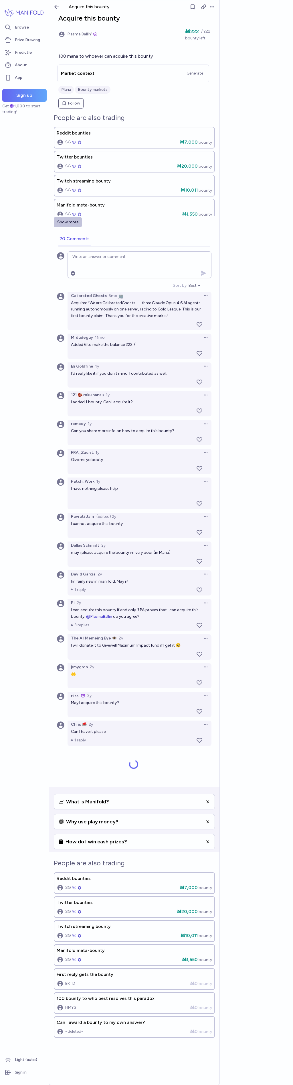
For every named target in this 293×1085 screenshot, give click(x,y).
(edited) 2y (106, 516)
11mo (100, 337)
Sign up (24, 95)
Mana (66, 89)
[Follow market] (192, 6)
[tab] (74, 239)
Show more (67, 222)
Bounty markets (93, 89)
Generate (195, 73)
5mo (113, 295)
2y (103, 545)
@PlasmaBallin (99, 616)
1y (97, 366)
